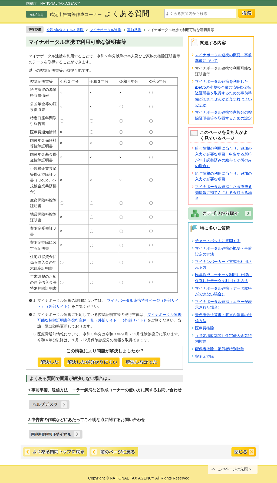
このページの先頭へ (234, 469)
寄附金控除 (204, 356)
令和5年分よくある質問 (65, 30)
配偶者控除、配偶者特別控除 (219, 349)
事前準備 (134, 30)
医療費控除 (204, 328)
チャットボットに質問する (217, 241)
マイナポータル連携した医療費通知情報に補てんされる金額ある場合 (223, 192)
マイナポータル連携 (105, 30)
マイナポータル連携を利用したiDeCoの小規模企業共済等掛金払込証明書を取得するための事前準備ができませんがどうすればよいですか (223, 93)
